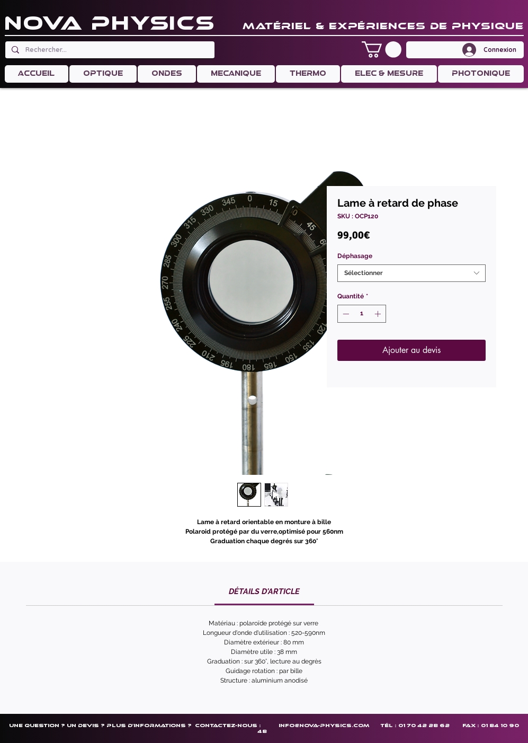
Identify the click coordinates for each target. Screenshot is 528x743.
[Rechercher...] (108, 49)
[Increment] (378, 313)
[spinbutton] (362, 313)
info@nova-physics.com (324, 725)
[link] (264, 591)
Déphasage (354, 256)
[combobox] (411, 273)
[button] (381, 49)
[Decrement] (345, 313)
